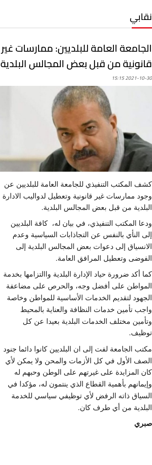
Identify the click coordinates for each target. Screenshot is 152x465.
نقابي (141, 16)
